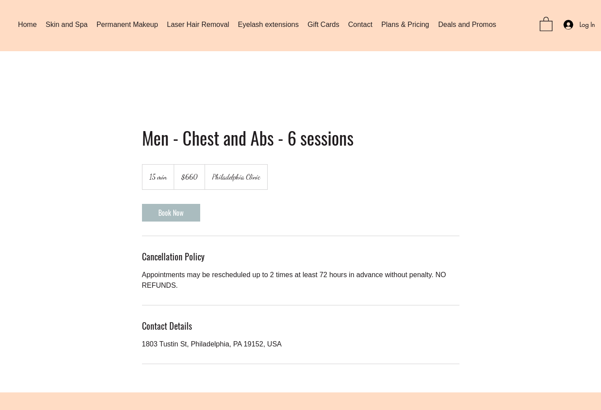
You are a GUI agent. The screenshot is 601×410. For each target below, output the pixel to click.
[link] (171, 213)
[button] (546, 23)
